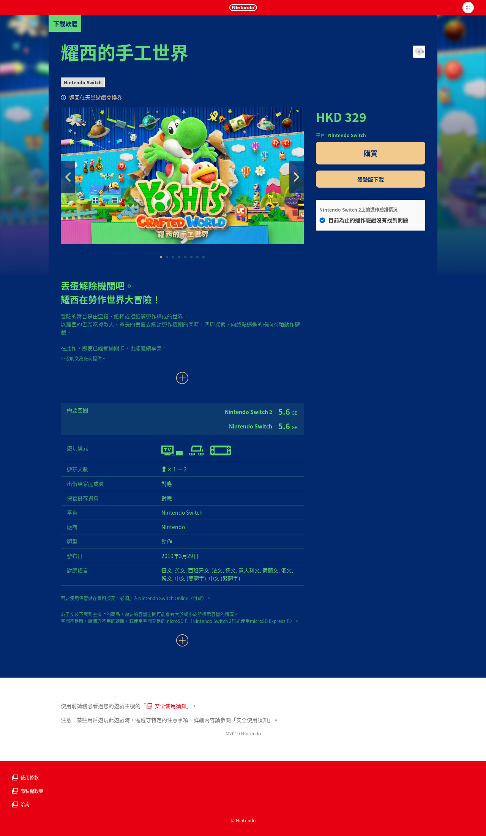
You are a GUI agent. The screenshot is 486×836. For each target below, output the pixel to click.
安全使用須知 (166, 706)
